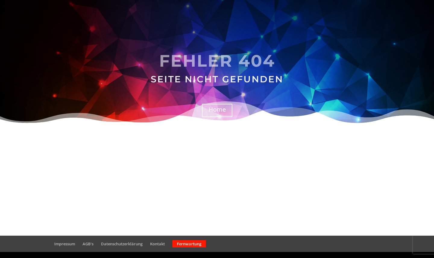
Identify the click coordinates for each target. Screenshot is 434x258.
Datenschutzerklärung (122, 244)
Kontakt (157, 244)
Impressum (64, 244)
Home (217, 109)
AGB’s (88, 244)
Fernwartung (189, 244)
